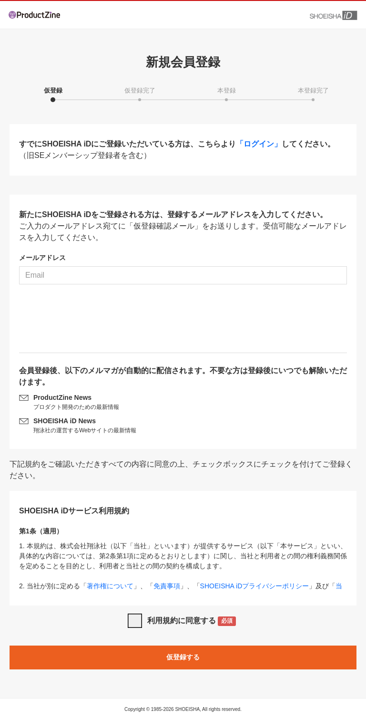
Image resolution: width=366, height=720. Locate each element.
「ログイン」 (259, 144)
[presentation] (183, 322)
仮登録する (183, 657)
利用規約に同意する (191, 621)
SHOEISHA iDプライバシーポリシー (254, 586)
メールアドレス (42, 257)
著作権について (110, 586)
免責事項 (166, 586)
